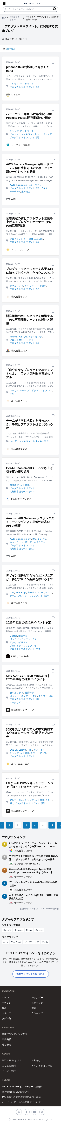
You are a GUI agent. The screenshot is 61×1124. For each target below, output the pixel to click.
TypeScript (16, 942)
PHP (30, 749)
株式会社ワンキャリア (22, 710)
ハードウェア (45, 134)
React (30, 239)
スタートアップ (38, 753)
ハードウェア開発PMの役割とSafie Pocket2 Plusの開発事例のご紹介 (29, 115)
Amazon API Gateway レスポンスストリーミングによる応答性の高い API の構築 (30, 522)
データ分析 (40, 286)
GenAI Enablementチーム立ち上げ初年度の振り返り (29, 469)
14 (51, 825)
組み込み (25, 191)
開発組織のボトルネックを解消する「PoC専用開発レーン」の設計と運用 (29, 319)
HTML (41, 592)
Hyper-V (7, 930)
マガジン (6, 1002)
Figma (29, 930)
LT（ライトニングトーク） (23, 639)
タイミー (15, 94)
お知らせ (36, 1060)
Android (13, 336)
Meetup (13, 636)
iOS (20, 336)
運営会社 (6, 1044)
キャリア (14, 131)
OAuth (45, 188)
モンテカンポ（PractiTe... (27, 863)
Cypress (39, 930)
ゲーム (13, 595)
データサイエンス (19, 702)
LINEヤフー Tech (20, 656)
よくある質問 (9, 1065)
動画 (4, 1008)
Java (5, 942)
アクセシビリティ (19, 642)
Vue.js (45, 942)
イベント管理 (9, 1070)
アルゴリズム (16, 800)
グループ (6, 1013)
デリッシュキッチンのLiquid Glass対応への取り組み (33, 884)
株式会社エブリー (23, 889)
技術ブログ (37, 1002)
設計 (38, 87)
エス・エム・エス (20, 249)
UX (29, 539)
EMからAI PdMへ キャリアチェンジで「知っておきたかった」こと (29, 784)
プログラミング (18, 239)
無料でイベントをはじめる (30, 974)
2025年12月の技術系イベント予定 (28, 622)
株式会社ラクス (19, 296)
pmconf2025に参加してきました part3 (27, 68)
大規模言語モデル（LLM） (23, 491)
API (26, 542)
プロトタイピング (33, 336)
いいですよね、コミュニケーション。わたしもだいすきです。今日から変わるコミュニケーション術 (33, 845)
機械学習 (14, 485)
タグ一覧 (6, 1018)
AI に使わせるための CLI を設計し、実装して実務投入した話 (33, 897)
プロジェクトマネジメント (23, 134)
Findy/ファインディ (21, 499)
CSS (12, 592)
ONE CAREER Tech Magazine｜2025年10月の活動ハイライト (28, 677)
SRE (51, 696)
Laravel (22, 749)
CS (37, 289)
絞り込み (11, 48)
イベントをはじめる (42, 1065)
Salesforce (21, 185)
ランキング (37, 1013)
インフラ (14, 84)
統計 (38, 699)
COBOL (14, 749)
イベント (6, 997)
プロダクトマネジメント (22, 87)
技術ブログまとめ (15, 18)
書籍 (34, 1008)
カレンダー (37, 997)
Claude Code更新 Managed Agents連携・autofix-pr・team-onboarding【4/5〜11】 (31, 871)
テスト (30, 340)
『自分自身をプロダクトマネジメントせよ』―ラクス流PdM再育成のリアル (29, 373)
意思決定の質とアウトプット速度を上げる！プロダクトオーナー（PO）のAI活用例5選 (30, 222)
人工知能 (38, 239)
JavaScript (21, 592)
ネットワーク (27, 131)
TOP (4, 18)
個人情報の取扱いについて (15, 1091)
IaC (34, 539)
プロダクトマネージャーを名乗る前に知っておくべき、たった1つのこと (30, 270)
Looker (39, 441)
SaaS (23, 390)
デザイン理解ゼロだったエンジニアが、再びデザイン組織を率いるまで (29, 577)
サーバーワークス (23, 876)
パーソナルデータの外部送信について (21, 1102)
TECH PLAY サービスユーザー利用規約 (22, 1086)
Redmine (18, 930)
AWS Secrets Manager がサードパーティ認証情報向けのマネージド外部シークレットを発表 (29, 168)
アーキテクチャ (37, 542)
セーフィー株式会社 (21, 145)
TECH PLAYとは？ (11, 1060)
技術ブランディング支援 (14, 1034)
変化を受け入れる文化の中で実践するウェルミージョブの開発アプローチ (29, 733)
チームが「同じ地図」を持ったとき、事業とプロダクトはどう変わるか (29, 424)
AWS (12, 185)
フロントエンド (18, 340)
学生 (12, 393)
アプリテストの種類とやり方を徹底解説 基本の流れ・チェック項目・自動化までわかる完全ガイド (33, 858)
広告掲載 (6, 1039)
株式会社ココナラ (23, 850)
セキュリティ (35, 185)
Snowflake (15, 191)
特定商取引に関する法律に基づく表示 (21, 1097)
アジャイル (39, 749)
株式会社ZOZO (19, 350)
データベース (27, 84)
